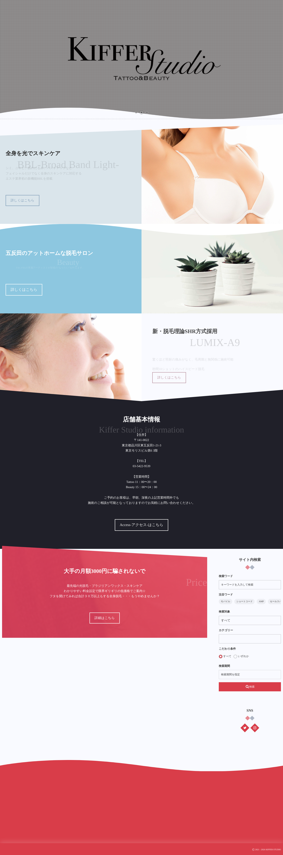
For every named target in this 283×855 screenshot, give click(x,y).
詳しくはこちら (22, 200)
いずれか (241, 656)
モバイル (225, 601)
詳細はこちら (105, 618)
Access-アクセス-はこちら (126, 524)
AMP (261, 601)
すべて (225, 656)
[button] (136, 112)
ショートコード (244, 601)
